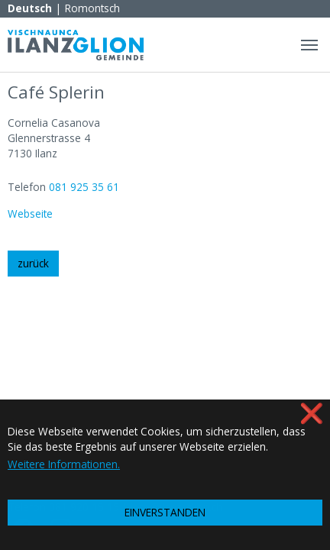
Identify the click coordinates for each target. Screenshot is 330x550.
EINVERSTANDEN (165, 512)
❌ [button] (311, 413)
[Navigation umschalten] (309, 45)
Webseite (30, 213)
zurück (33, 263)
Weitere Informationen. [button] (64, 464)
